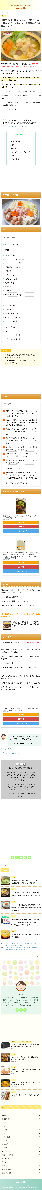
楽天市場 (21, 526)
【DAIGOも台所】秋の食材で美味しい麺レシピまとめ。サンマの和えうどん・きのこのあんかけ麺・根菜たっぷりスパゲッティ (26, 922)
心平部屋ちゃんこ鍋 (18, 141)
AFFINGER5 (35, 1187)
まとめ (13, 155)
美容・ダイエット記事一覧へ (11, 753)
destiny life (22, 8)
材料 (12, 145)
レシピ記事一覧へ (7, 749)
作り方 (13, 148)
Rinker (8, 519)
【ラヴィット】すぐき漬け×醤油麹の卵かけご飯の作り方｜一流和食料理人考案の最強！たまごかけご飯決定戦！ (26, 907)
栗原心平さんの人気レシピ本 (21, 152)
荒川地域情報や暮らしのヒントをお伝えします (21, 1185)
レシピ (4, 865)
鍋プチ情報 (15, 159)
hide (25, 135)
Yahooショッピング (21, 531)
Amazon (21, 522)
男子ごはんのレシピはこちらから (14, 126)
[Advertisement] (21, 179)
